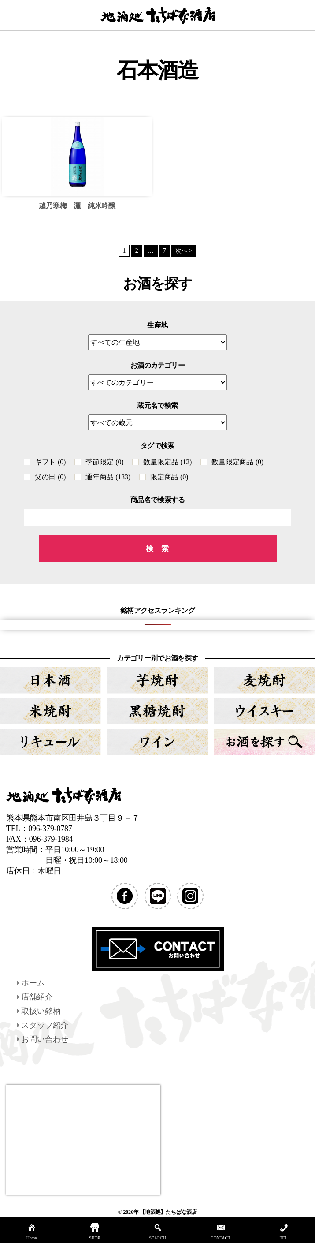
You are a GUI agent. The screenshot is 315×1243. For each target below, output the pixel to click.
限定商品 (169, 477)
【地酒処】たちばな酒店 (168, 1212)
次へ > (184, 250)
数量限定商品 (237, 462)
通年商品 (107, 477)
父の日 (50, 477)
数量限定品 (167, 462)
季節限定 (104, 462)
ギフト (50, 462)
